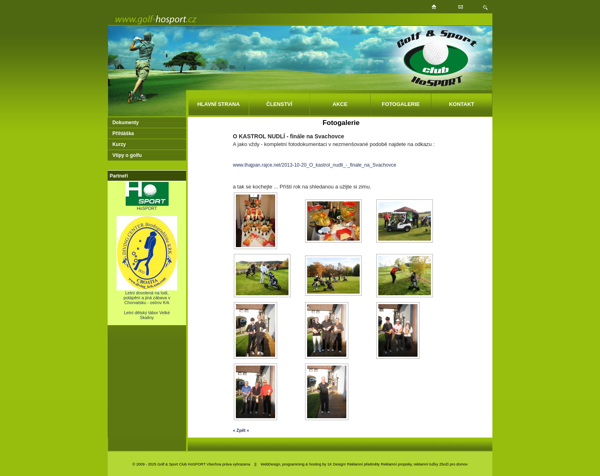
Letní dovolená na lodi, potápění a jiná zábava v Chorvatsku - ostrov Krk (147, 295)
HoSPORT (147, 206)
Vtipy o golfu (127, 155)
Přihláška (123, 133)
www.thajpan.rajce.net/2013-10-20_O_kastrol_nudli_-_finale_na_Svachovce (314, 165)
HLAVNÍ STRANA (218, 104)
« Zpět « (241, 430)
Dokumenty (125, 122)
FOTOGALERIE (401, 104)
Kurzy (119, 144)
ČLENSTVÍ (279, 104)
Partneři (119, 176)
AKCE (340, 104)
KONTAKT (462, 104)
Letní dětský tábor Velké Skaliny (147, 315)
